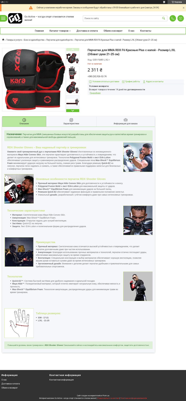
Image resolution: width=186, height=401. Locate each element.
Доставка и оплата (87, 30)
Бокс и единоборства (34, 40)
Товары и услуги (14, 40)
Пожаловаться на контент (108, 398)
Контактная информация (61, 380)
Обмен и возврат (113, 30)
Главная (39, 30)
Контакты (145, 30)
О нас (131, 30)
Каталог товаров (59, 30)
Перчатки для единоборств (59, 40)
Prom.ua (106, 396)
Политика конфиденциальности (133, 398)
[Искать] (163, 18)
